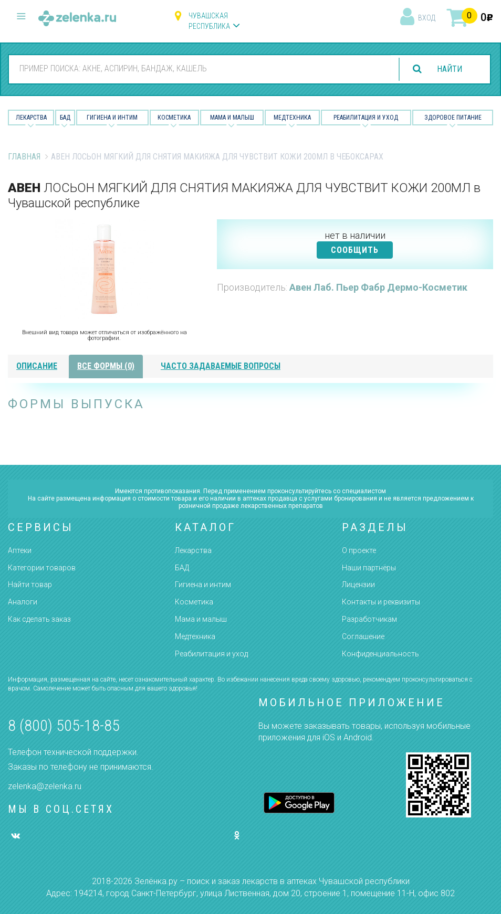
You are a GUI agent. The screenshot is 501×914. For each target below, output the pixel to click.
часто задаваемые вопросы (220, 366)
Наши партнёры (369, 568)
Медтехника (292, 117)
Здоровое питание (453, 117)
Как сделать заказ (39, 619)
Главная (24, 157)
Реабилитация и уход (365, 117)
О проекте (359, 550)
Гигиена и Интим (112, 117)
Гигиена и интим (203, 584)
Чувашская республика (209, 21)
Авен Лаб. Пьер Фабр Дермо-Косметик (378, 287)
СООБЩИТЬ (355, 250)
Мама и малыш (232, 117)
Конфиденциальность (380, 654)
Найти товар (30, 584)
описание (36, 366)
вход (426, 18)
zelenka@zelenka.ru (44, 786)
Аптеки (20, 550)
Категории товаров (42, 568)
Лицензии (358, 584)
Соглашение (363, 636)
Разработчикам (369, 619)
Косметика (174, 117)
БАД (65, 117)
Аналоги (22, 602)
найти (449, 69)
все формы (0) (105, 366)
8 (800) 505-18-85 (64, 725)
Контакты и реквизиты (381, 602)
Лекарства (31, 117)
